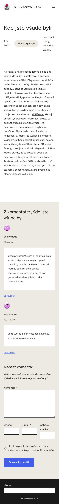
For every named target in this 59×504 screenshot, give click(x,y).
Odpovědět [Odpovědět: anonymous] (9, 296)
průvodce (48, 45)
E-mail (26, 424)
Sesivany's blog (27, 7)
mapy (46, 41)
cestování (48, 37)
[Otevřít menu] (53, 7)
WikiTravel (38, 114)
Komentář (10, 387)
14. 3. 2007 (9, 241)
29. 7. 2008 (9, 319)
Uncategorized (26, 43)
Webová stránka (44, 427)
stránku (26, 122)
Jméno (9, 424)
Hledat (8, 485)
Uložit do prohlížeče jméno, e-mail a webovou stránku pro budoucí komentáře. (31, 448)
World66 (47, 49)
